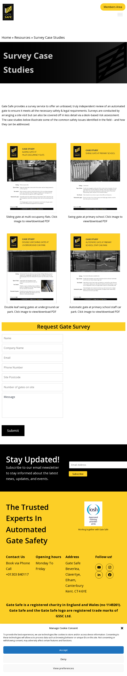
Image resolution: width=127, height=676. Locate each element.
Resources (22, 37)
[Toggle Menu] (120, 14)
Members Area (113, 7)
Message (32, 405)
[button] (122, 628)
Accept (63, 650)
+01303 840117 (17, 574)
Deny (63, 659)
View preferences (63, 668)
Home (6, 37)
